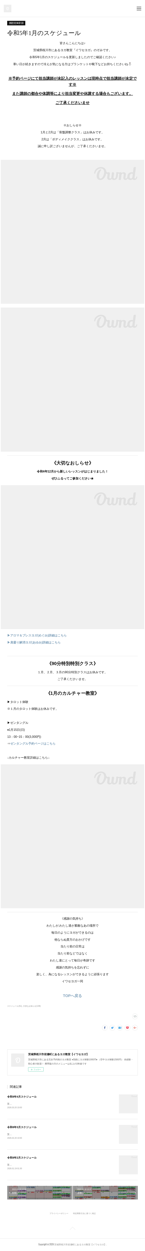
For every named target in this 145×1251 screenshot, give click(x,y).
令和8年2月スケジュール (22, 1158)
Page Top (72, 1230)
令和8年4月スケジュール (22, 1096)
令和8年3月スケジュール (22, 1127)
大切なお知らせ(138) (32, 1006)
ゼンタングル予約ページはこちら (33, 743)
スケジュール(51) (14, 1006)
